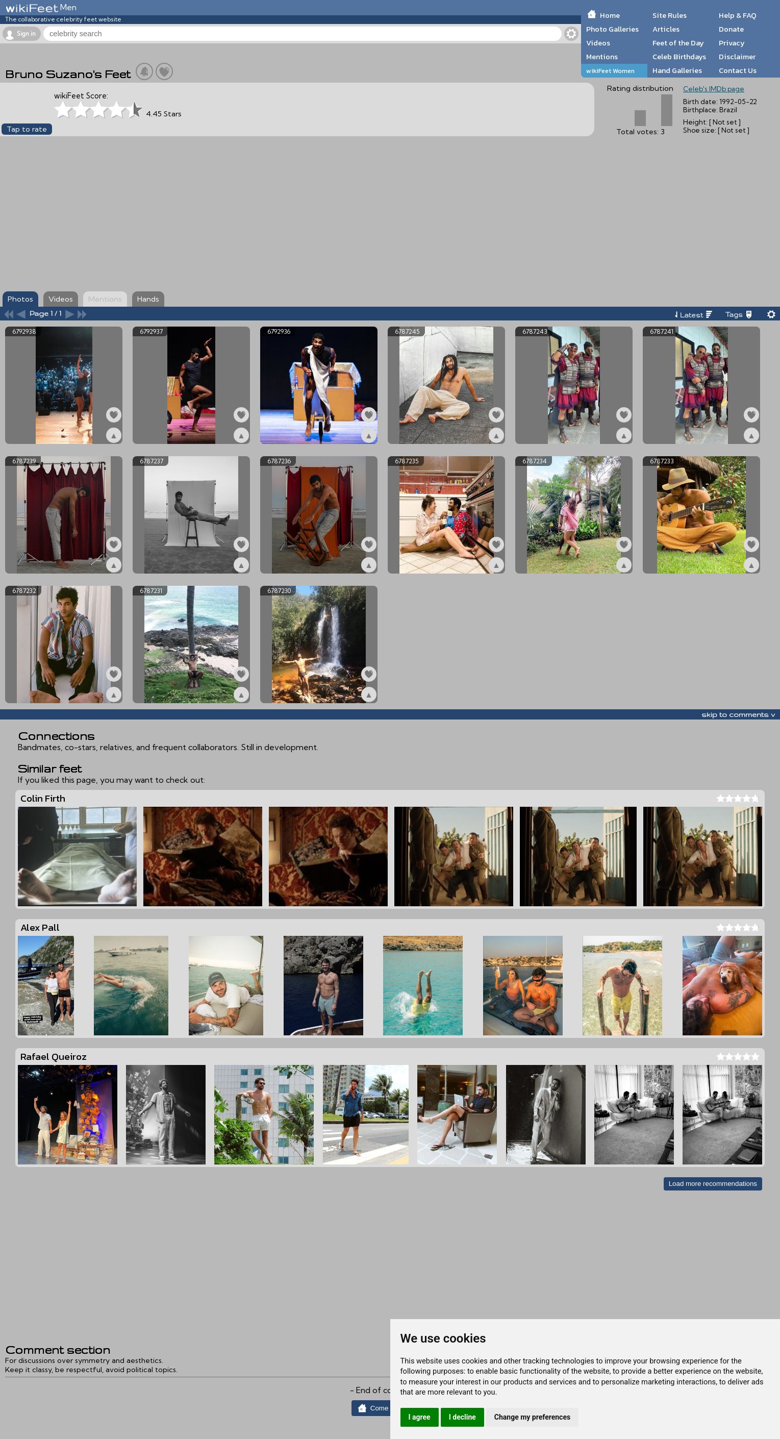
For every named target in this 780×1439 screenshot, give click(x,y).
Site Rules (669, 15)
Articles (666, 29)
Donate (731, 29)
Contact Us (738, 70)
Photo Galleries (612, 29)
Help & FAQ (738, 15)
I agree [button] (420, 1417)
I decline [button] (462, 1417)
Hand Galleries (677, 70)
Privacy (732, 42)
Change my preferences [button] (532, 1417)
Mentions (602, 56)
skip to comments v (738, 714)
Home (610, 15)
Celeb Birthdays (679, 56)
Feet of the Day (678, 42)
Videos (598, 42)
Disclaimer (737, 56)
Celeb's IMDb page (713, 89)
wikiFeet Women (610, 71)
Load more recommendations (713, 1183)
